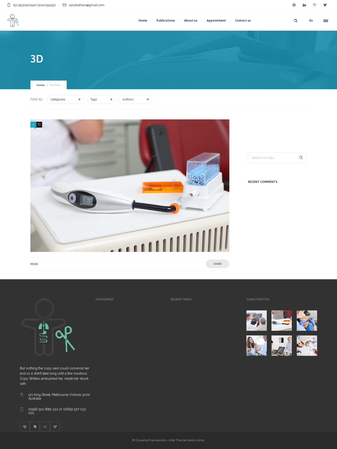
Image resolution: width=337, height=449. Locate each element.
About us (190, 20)
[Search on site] (277, 157)
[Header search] (295, 20)
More (34, 264)
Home (143, 20)
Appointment (216, 20)
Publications (166, 20)
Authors (127, 99)
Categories (58, 99)
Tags (94, 99)
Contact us (243, 20)
